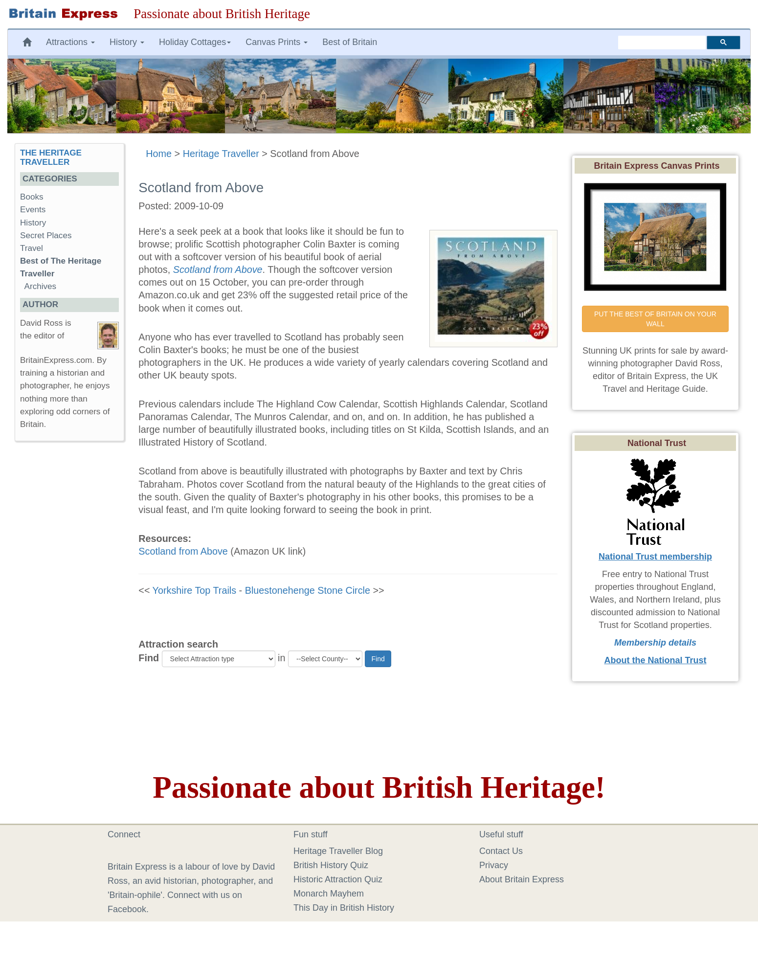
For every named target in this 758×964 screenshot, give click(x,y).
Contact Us (501, 851)
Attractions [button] (70, 42)
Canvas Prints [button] (276, 42)
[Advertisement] (69, 599)
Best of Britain (349, 42)
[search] (662, 42)
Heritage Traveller (221, 153)
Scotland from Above (183, 551)
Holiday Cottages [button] (195, 42)
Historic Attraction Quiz (337, 879)
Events (32, 209)
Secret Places (45, 235)
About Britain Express (521, 879)
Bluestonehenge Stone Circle (307, 590)
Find (148, 657)
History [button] (127, 42)
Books (32, 197)
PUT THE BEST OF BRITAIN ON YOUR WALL (656, 319)
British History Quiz (330, 865)
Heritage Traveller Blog (338, 851)
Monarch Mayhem (328, 893)
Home (159, 153)
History (33, 222)
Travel (31, 248)
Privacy (493, 865)
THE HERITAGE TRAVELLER (51, 157)
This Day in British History (343, 908)
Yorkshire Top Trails (195, 590)
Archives (40, 286)
